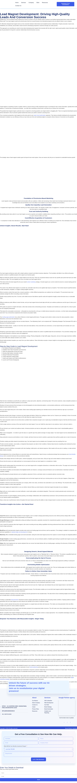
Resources (45, 2)
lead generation (15, 599)
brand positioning (34, 667)
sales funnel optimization (40, 115)
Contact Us (18, 5)
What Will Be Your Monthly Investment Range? (15, 746)
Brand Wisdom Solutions (71, 728)
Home (17, 2)
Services (23, 2)
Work (37, 2)
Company (31, 2)
